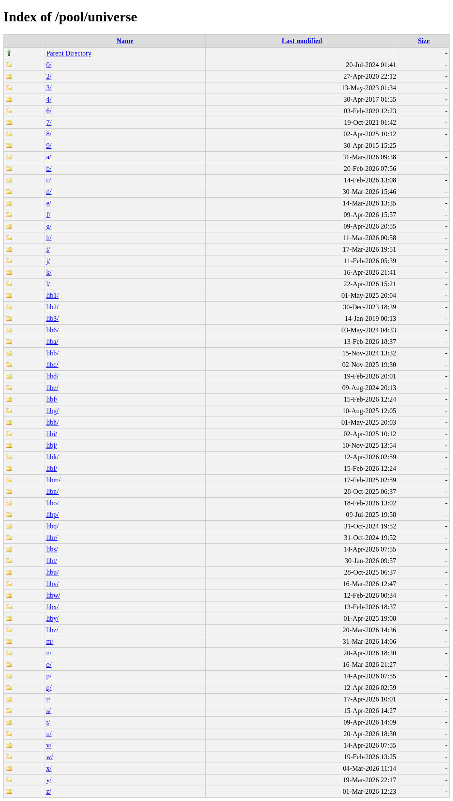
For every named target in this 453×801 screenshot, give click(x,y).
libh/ (52, 422)
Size (424, 40)
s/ (48, 710)
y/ (48, 779)
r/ (48, 699)
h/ (48, 237)
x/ (48, 768)
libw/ (53, 595)
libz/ (52, 630)
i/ (48, 249)
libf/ (52, 399)
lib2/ (52, 307)
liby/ (52, 618)
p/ (48, 676)
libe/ (52, 387)
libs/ (52, 549)
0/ (48, 64)
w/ (49, 756)
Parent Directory (68, 53)
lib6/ (52, 330)
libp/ (52, 514)
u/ (48, 733)
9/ (48, 145)
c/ (48, 180)
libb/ (52, 353)
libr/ (52, 537)
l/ (48, 284)
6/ (48, 110)
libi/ (51, 433)
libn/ (52, 491)
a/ (48, 157)
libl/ (51, 468)
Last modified (302, 40)
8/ (48, 134)
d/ (48, 191)
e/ (48, 203)
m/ (49, 641)
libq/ (52, 526)
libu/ (52, 572)
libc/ (52, 364)
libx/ (52, 606)
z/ (48, 791)
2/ (48, 76)
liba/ (52, 341)
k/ (48, 272)
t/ (48, 722)
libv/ (52, 583)
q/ (48, 687)
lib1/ (52, 295)
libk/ (52, 457)
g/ (48, 226)
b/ (48, 168)
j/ (48, 260)
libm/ (53, 480)
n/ (48, 653)
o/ (48, 664)
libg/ (52, 410)
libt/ (51, 560)
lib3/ (52, 318)
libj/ (51, 445)
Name (125, 40)
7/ (48, 122)
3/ (48, 87)
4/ (48, 99)
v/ (48, 745)
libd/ (52, 376)
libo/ (52, 503)
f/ (48, 214)
